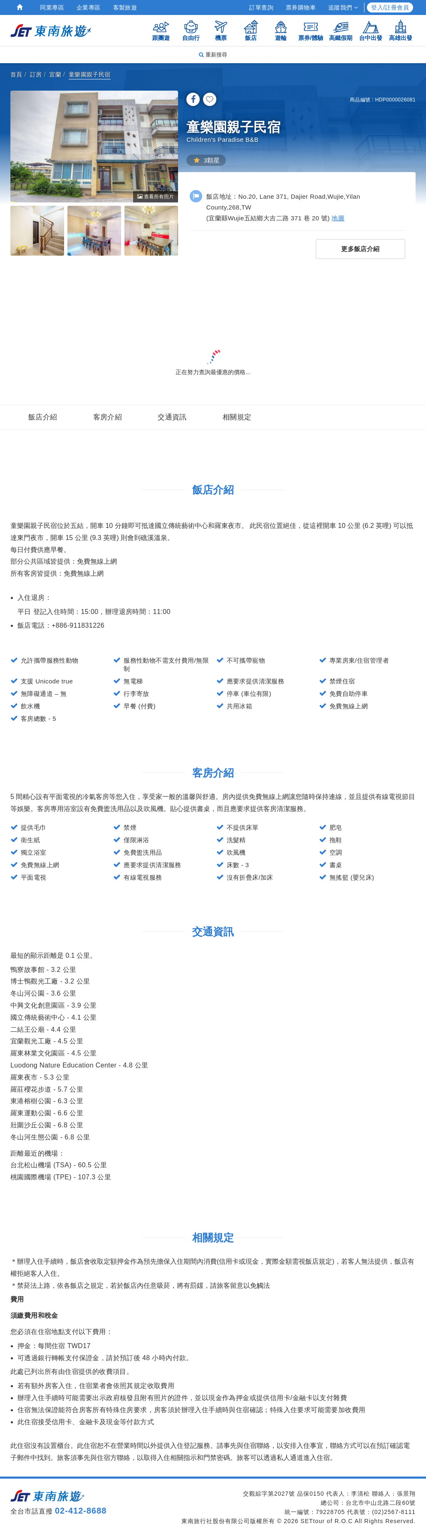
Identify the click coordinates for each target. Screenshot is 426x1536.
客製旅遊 (125, 7)
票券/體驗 (310, 30)
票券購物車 (301, 7)
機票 (221, 30)
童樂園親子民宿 (90, 74)
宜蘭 (55, 74)
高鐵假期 (340, 30)
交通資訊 (172, 417)
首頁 (16, 74)
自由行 (191, 30)
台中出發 (370, 30)
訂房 (36, 74)
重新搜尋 (213, 55)
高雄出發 (400, 30)
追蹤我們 (343, 7)
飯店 (251, 30)
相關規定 (237, 417)
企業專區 (89, 7)
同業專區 (52, 7)
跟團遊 (161, 30)
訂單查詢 (261, 7)
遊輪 (280, 30)
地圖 (338, 218)
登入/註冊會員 (390, 7)
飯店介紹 (42, 417)
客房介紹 (107, 417)
